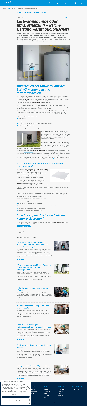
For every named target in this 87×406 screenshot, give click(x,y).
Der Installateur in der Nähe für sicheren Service (34, 346)
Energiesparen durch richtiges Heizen (33, 366)
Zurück (20, 232)
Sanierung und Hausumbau (46, 184)
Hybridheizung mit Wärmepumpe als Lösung (32, 289)
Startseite (4, 8)
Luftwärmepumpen (28, 152)
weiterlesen (21, 259)
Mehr (9, 8)
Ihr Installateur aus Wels (24, 226)
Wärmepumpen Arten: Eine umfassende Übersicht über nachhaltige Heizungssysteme (34, 267)
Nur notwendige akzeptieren (15, 400)
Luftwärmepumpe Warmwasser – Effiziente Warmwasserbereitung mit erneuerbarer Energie (32, 244)
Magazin (13, 8)
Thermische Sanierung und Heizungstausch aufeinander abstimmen (34, 326)
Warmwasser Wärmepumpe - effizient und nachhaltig (33, 306)
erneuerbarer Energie (27, 158)
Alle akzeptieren (16, 397)
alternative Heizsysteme (53, 158)
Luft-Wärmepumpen (46, 131)
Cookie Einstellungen (16, 403)
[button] (80, 3)
